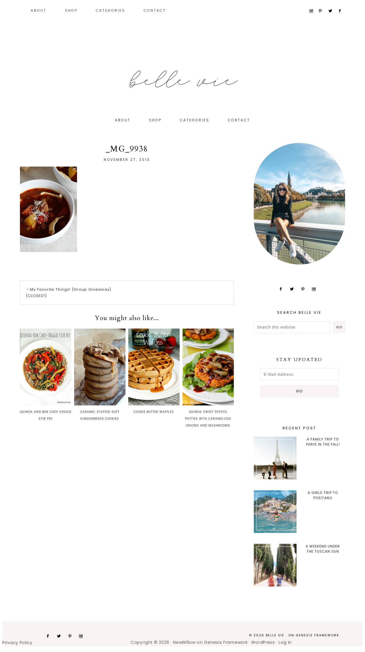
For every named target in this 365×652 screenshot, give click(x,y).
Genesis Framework (317, 635)
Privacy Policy (17, 642)
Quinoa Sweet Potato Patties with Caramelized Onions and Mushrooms (208, 378)
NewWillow (184, 642)
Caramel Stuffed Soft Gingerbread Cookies (99, 375)
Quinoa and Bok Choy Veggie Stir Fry (45, 375)
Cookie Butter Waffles (154, 371)
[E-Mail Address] (299, 374)
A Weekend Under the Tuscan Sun (323, 549)
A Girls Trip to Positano (323, 495)
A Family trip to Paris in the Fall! (323, 442)
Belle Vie (182, 79)
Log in (285, 642)
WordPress (263, 642)
